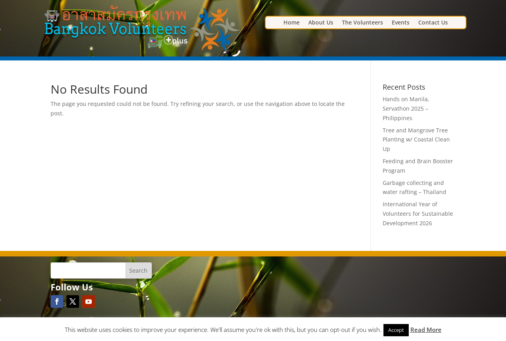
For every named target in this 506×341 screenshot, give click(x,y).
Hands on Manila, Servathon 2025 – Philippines (406, 108)
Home (291, 23)
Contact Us (433, 23)
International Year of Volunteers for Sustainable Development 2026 (418, 213)
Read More (426, 329)
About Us (320, 23)
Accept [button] (396, 329)
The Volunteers (362, 23)
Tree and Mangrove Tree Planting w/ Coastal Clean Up (416, 139)
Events (401, 23)
